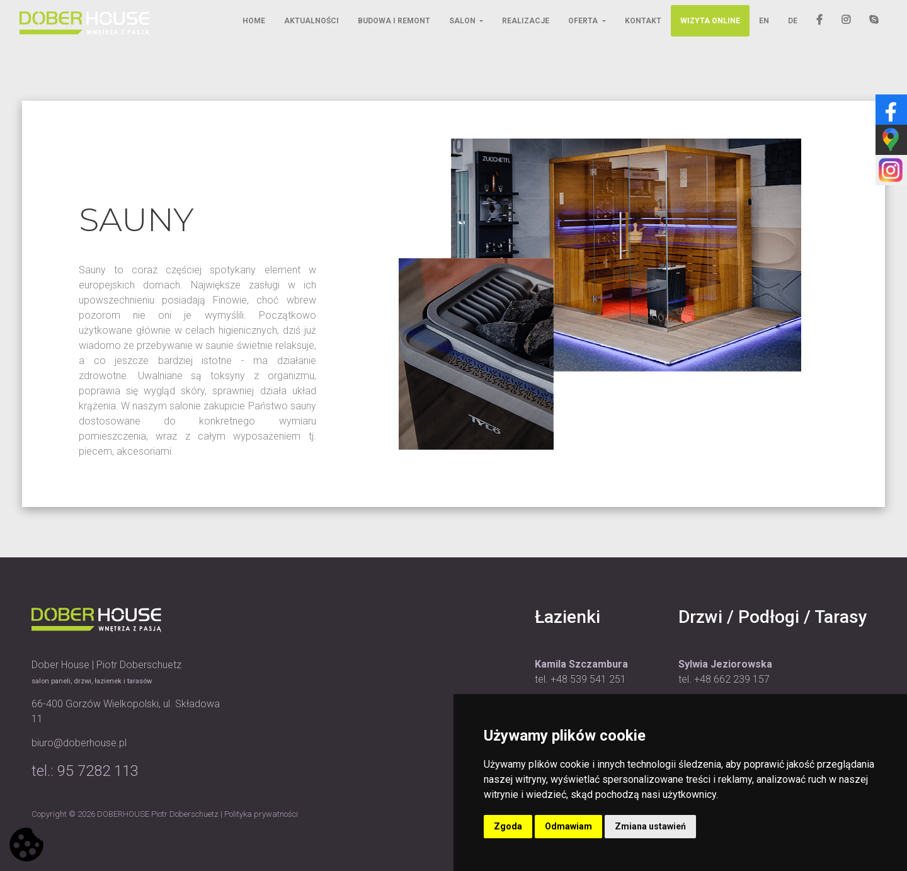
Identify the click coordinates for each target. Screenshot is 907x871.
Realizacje (525, 20)
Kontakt (643, 20)
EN (764, 20)
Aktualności (311, 20)
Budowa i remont (394, 20)
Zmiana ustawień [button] (650, 826)
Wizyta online (710, 20)
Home (253, 20)
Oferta (584, 20)
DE (792, 20)
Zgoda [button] (508, 826)
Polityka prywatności (261, 814)
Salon (463, 20)
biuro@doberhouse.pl (79, 743)
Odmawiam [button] (568, 826)
